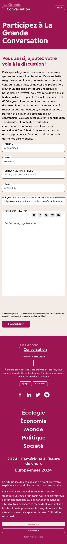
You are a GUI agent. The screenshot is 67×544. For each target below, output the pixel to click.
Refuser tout (33, 531)
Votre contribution (16, 211)
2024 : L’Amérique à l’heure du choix (33, 461)
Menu (59, 8)
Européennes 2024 (33, 469)
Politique (34, 437)
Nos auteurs (40, 384)
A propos (25, 384)
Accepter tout (33, 524)
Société (33, 445)
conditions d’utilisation (39, 316)
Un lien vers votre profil (19, 171)
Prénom (9, 144)
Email (8, 184)
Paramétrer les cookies (33, 537)
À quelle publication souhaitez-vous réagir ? (30, 197)
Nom (7, 157)
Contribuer (16, 324)
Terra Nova (39, 356)
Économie (33, 420)
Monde (33, 429)
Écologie (33, 412)
